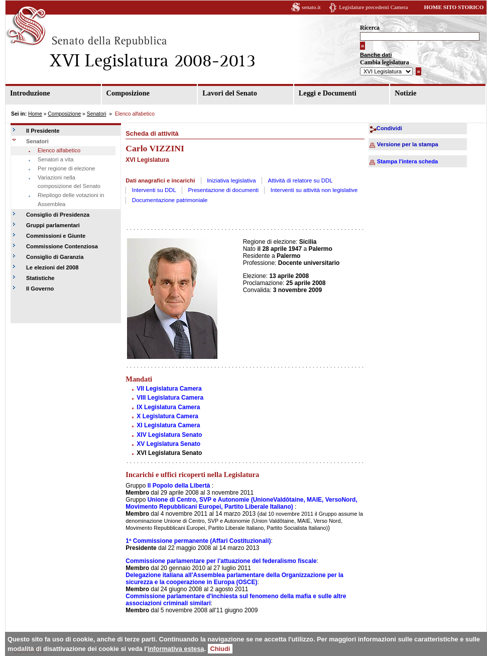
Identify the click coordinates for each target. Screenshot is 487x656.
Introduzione (30, 93)
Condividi (389, 128)
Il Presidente (43, 131)
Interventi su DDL (154, 190)
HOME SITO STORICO (453, 7)
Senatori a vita (56, 159)
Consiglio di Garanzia (54, 257)
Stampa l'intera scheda (407, 161)
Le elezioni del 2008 (52, 267)
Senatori (96, 114)
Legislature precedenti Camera (373, 7)
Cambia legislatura (384, 62)
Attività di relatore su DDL (300, 180)
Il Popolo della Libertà (179, 485)
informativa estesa (176, 648)
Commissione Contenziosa (62, 246)
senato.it (311, 7)
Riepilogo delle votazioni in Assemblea (71, 199)
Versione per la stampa (407, 144)
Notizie (405, 93)
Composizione (128, 93)
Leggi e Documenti (327, 93)
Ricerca (370, 27)
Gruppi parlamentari (53, 225)
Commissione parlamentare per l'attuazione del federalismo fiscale (221, 561)
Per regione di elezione (66, 168)
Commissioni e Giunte (55, 236)
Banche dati (376, 55)
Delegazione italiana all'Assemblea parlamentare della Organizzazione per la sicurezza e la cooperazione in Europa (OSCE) (234, 579)
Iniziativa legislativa (231, 180)
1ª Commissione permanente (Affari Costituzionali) (198, 540)
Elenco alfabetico (59, 150)
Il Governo (40, 289)
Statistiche (40, 278)
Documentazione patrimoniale (170, 200)
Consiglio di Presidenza (57, 215)
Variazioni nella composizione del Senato (69, 182)
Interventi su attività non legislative (314, 190)
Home (35, 114)
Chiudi (220, 648)
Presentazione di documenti (223, 190)
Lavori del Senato (229, 93)
